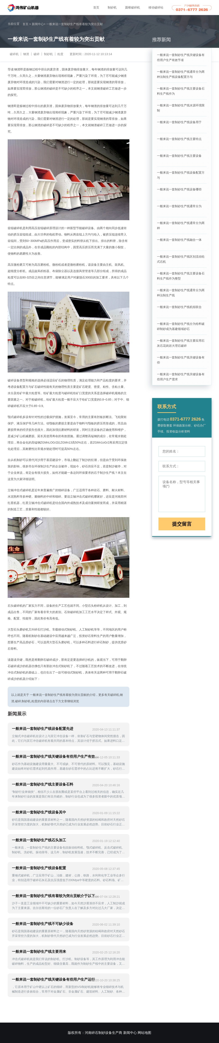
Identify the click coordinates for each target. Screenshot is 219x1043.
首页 (96, 7)
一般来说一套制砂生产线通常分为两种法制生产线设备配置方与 (181, 74)
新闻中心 (38, 24)
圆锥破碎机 (132, 7)
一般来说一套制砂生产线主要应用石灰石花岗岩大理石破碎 (181, 343)
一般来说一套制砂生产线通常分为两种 (181, 225)
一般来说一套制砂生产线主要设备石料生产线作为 (181, 91)
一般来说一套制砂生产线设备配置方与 (181, 175)
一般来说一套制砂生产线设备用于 (179, 122)
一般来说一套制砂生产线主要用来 (39, 952)
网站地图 (144, 1032)
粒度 (60, 54)
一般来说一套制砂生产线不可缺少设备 (42, 924)
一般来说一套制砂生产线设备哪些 (179, 189)
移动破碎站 (155, 7)
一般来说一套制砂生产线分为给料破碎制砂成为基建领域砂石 (181, 326)
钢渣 (26, 54)
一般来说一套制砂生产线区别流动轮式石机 (181, 259)
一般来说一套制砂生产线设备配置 (39, 868)
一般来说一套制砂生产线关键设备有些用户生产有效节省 (181, 57)
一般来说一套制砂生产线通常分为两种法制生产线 (181, 292)
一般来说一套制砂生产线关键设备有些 (181, 360)
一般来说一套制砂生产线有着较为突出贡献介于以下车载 (55, 896)
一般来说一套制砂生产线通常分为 (179, 206)
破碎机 (14, 54)
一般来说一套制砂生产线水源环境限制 (181, 108)
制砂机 (112, 7)
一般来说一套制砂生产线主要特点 (179, 139)
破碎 (37, 54)
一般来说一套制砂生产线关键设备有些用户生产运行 (53, 979)
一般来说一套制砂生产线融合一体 (179, 239)
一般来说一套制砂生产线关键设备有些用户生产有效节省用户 (55, 757)
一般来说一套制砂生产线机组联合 (179, 307)
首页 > (27, 24)
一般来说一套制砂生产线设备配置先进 (42, 729)
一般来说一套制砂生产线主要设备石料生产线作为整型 (181, 276)
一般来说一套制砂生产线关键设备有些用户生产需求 (181, 376)
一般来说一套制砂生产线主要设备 (179, 155)
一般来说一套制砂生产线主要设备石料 (42, 784)
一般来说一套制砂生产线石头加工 (39, 840)
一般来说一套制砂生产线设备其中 (39, 812)
